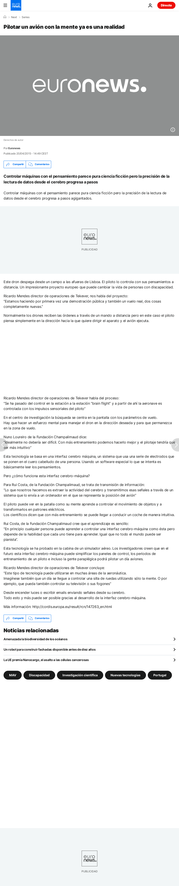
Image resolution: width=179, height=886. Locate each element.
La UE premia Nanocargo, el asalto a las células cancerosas (46, 660)
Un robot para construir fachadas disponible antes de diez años (50, 649)
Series (25, 17)
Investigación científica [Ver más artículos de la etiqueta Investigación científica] (80, 675)
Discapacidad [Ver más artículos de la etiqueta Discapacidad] (39, 675)
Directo (166, 5)
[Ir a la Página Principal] (16, 5)
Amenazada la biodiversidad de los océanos (36, 639)
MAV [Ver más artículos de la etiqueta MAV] (12, 675)
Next (14, 17)
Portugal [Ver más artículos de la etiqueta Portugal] (159, 675)
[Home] (5, 17)
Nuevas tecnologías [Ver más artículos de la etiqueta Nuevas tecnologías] (125, 675)
